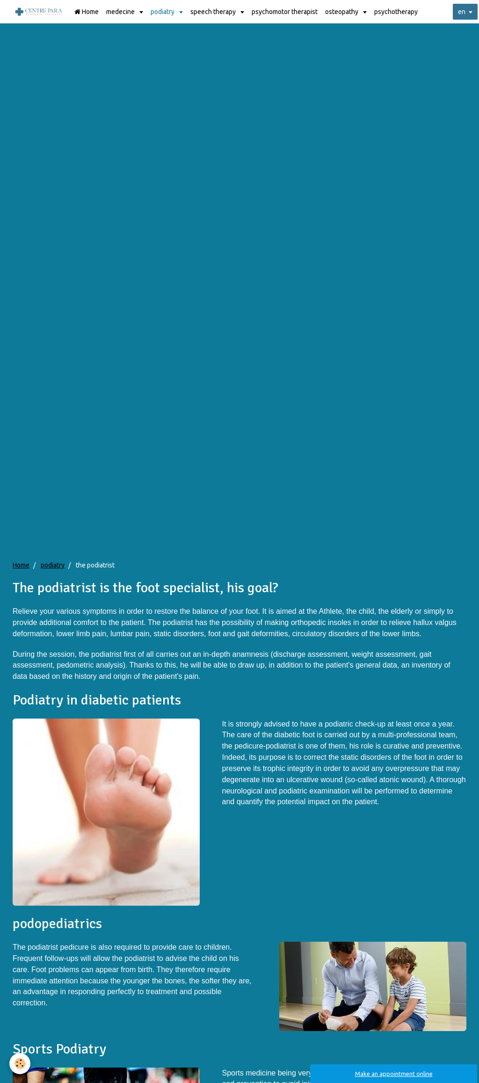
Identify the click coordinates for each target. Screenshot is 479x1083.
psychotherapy (396, 11)
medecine (121, 11)
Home (86, 11)
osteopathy (342, 11)
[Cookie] (19, 1063)
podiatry (163, 11)
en (461, 11)
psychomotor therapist (285, 11)
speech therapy (213, 11)
